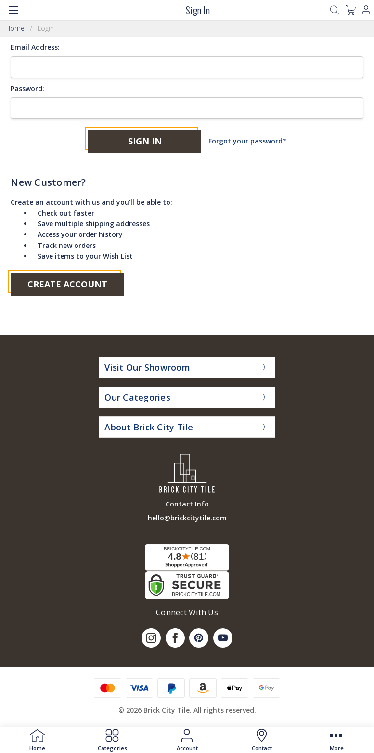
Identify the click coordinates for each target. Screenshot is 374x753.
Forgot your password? (247, 140)
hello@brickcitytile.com (187, 517)
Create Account (67, 284)
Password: (27, 88)
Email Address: (35, 47)
